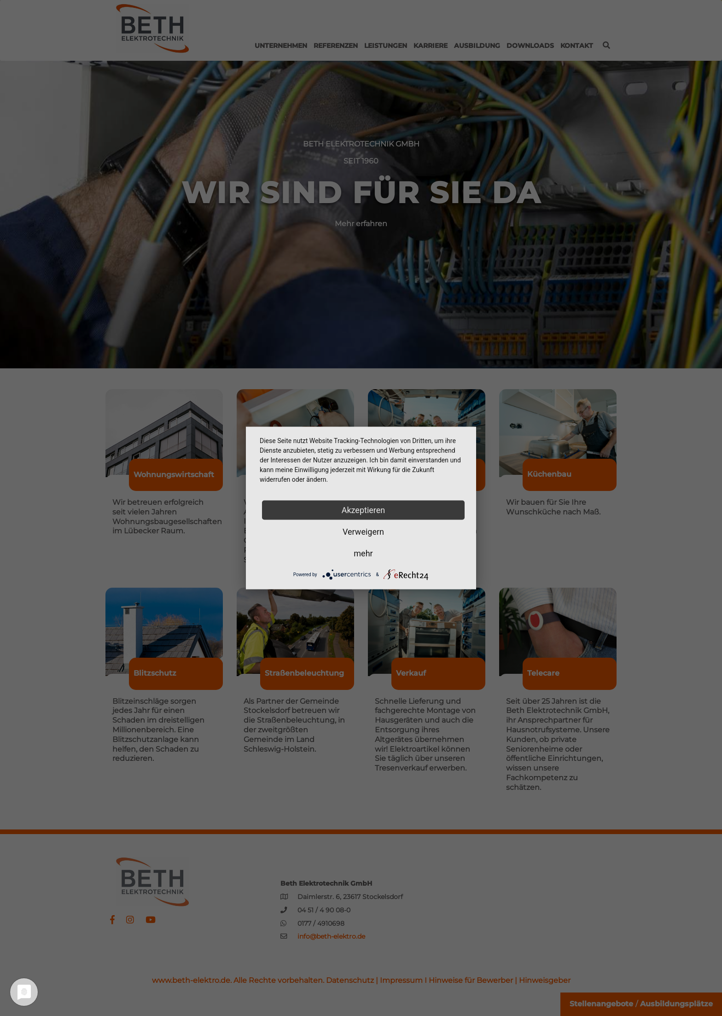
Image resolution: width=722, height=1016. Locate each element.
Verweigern (363, 532)
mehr (363, 553)
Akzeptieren (363, 510)
